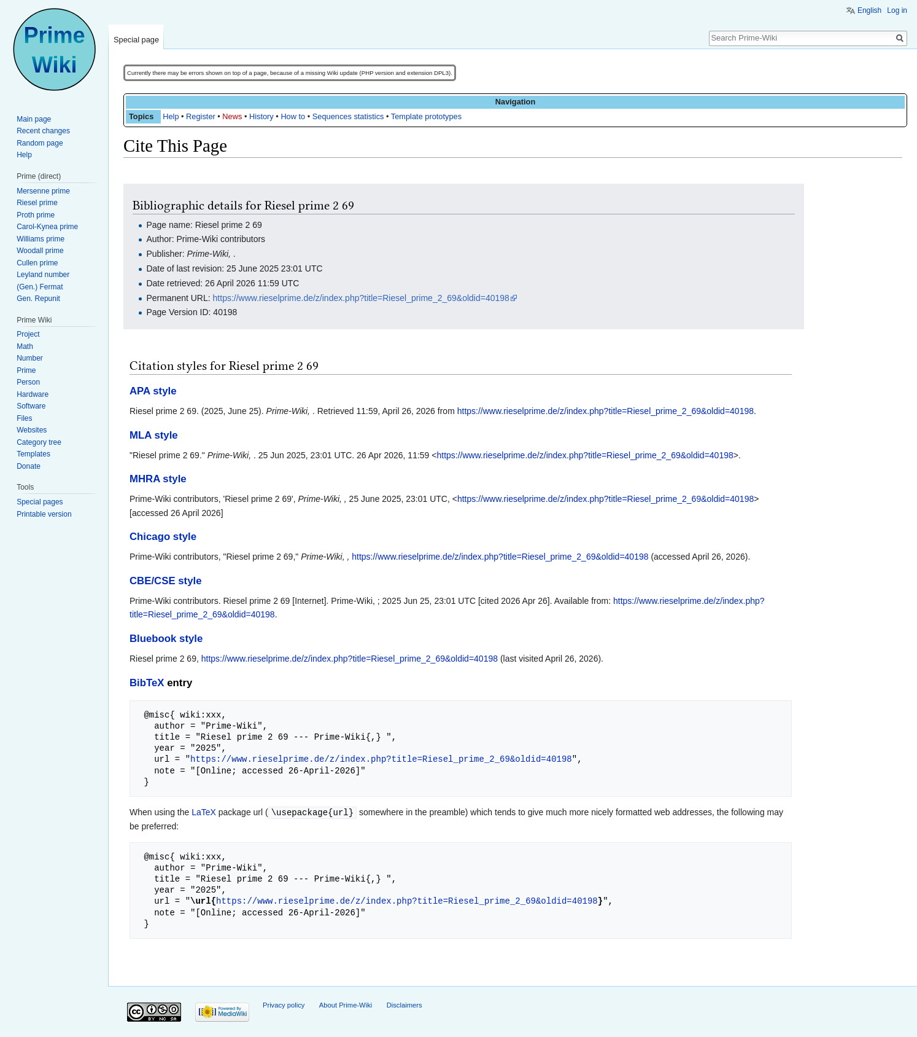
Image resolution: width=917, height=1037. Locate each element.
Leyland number (43, 274)
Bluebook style (166, 638)
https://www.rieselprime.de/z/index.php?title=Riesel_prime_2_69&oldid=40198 (361, 298)
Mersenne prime (43, 191)
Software (31, 406)
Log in (897, 10)
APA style (153, 391)
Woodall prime (40, 250)
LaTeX (204, 812)
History (261, 116)
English (869, 10)
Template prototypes (426, 116)
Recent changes (43, 131)
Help (171, 116)
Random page (40, 143)
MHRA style (158, 479)
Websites (32, 430)
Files (24, 418)
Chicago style (163, 536)
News (232, 116)
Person (28, 382)
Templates (33, 454)
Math (25, 346)
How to (293, 116)
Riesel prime (37, 202)
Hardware (32, 394)
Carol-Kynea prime (47, 226)
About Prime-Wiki (345, 1004)
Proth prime (36, 215)
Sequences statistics (348, 116)
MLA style (154, 435)
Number (30, 358)
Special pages (40, 502)
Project (28, 334)
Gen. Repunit (38, 298)
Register (200, 116)
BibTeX (147, 683)
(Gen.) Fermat (40, 287)
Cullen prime (37, 263)
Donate (29, 466)
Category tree (39, 442)
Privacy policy (283, 1004)
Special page (136, 39)
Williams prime (40, 239)
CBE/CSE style (166, 581)
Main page (34, 119)
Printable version (44, 514)
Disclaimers (404, 1004)
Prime (26, 370)
